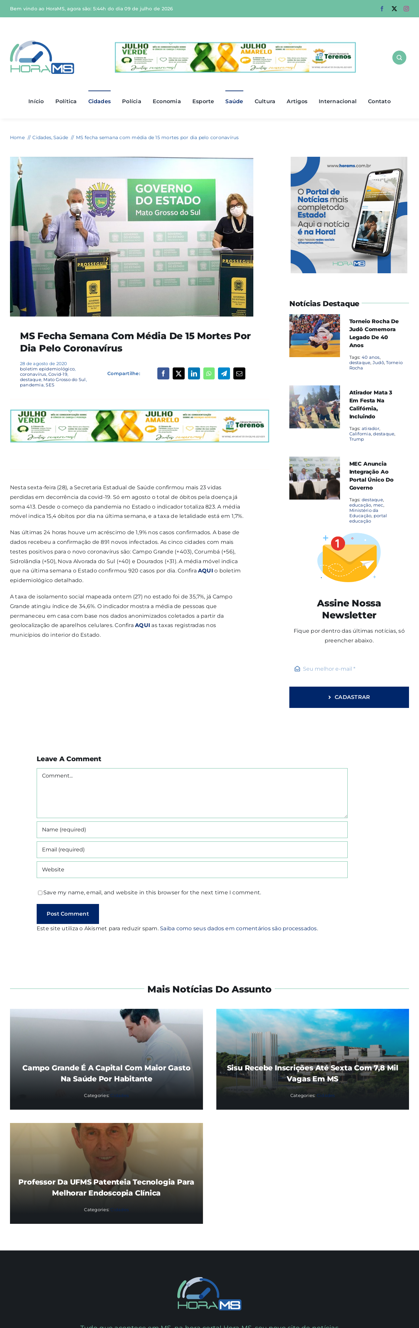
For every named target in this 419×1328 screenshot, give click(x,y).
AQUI (205, 570)
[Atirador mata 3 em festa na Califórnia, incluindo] (314, 390)
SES (50, 384)
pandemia (32, 384)
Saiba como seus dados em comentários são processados (238, 928)
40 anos (371, 357)
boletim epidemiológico (47, 368)
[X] (178, 373)
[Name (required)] (192, 829)
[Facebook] (163, 373)
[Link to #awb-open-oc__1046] (399, 58)
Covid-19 (57, 374)
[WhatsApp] (209, 373)
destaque (30, 379)
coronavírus (33, 374)
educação (360, 505)
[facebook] (382, 8)
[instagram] (406, 8)
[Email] (239, 373)
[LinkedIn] (194, 373)
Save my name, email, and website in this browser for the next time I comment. (152, 892)
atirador (370, 428)
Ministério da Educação (364, 513)
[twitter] (394, 8)
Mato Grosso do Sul (64, 379)
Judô (378, 362)
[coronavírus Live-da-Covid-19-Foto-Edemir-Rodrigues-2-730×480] (131, 159)
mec (378, 505)
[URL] (192, 869)
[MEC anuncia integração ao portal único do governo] (314, 461)
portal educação (368, 518)
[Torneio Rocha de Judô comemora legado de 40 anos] (314, 319)
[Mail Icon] (209, 1279)
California (360, 433)
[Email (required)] (192, 849)
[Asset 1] (42, 43)
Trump (356, 439)
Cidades (119, 1095)
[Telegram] (224, 373)
